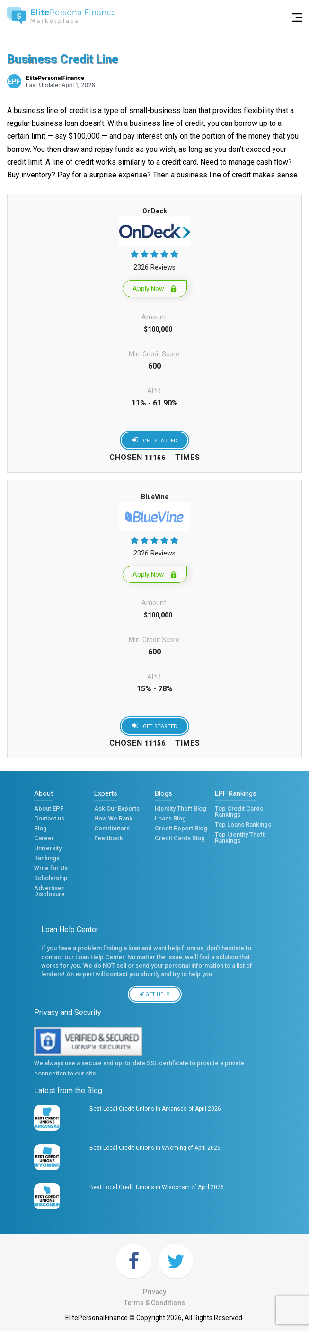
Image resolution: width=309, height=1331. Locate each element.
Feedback (108, 840)
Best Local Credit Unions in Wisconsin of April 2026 (156, 1187)
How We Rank (113, 820)
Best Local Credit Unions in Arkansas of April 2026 (155, 1108)
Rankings (47, 860)
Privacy (154, 1292)
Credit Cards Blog (180, 840)
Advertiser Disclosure (49, 891)
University (48, 850)
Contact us (49, 820)
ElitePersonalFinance (55, 77)
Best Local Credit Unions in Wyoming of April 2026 (155, 1148)
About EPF (48, 810)
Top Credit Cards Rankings (239, 811)
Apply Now (154, 288)
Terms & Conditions (154, 1302)
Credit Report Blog (181, 830)
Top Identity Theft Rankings (240, 837)
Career (44, 840)
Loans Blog (170, 820)
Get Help (155, 994)
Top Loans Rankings (243, 826)
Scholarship (51, 880)
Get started (154, 440)
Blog (40, 830)
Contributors (112, 830)
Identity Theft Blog (180, 810)
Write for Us (51, 870)
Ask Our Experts (117, 810)
